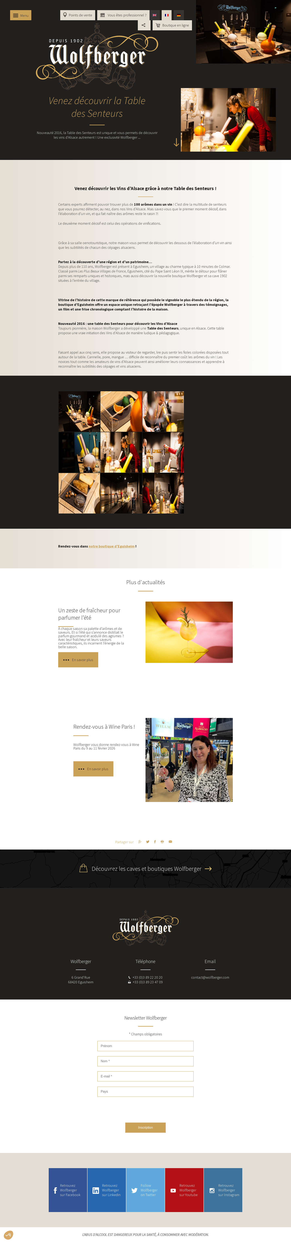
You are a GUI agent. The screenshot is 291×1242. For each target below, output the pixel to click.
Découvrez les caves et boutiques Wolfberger (147, 868)
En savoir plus (82, 659)
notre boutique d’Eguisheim (112, 546)
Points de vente (80, 15)
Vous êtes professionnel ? (127, 15)
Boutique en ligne (175, 25)
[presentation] (145, 1110)
